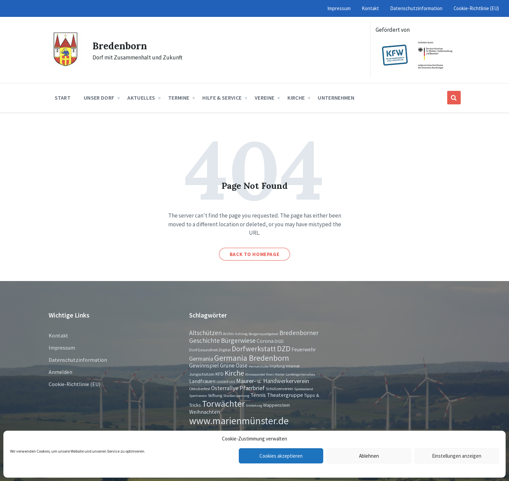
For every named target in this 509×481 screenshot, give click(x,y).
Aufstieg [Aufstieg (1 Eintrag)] (241, 334)
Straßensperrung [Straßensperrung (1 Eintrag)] (236, 396)
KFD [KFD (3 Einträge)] (219, 374)
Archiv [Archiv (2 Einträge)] (228, 333)
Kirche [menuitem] (296, 97)
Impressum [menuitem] (339, 8)
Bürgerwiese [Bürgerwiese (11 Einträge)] (238, 340)
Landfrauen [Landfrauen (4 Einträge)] (202, 381)
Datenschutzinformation (78, 359)
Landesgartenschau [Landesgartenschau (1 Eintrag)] (300, 374)
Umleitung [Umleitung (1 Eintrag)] (254, 405)
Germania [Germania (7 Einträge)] (201, 358)
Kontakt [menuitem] (370, 8)
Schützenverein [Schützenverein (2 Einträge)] (279, 388)
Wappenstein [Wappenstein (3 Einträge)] (276, 405)
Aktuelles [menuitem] (141, 97)
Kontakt (58, 335)
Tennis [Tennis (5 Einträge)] (258, 394)
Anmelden (60, 372)
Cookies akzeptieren (281, 456)
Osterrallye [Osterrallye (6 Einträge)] (224, 388)
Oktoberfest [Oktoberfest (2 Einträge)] (199, 388)
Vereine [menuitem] (264, 97)
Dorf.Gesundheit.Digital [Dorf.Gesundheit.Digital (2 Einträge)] (210, 349)
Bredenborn (121, 45)
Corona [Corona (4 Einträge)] (265, 341)
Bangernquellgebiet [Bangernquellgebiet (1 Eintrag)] (263, 334)
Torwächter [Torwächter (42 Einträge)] (223, 403)
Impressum (62, 347)
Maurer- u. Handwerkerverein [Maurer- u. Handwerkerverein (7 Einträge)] (272, 381)
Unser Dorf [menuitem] (99, 97)
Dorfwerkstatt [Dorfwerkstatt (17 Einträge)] (254, 348)
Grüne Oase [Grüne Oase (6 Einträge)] (234, 365)
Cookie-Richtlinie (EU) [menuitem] (476, 8)
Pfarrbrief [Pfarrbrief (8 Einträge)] (252, 388)
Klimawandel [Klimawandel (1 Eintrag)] (255, 374)
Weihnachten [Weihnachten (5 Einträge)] (204, 411)
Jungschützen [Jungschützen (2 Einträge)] (201, 374)
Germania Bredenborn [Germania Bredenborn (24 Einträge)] (251, 358)
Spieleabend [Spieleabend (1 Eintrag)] (303, 389)
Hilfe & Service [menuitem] (221, 97)
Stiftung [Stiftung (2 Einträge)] (215, 395)
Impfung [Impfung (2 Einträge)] (277, 366)
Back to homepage (255, 254)
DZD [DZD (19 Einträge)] (283, 348)
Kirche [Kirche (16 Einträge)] (234, 373)
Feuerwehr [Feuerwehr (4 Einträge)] (303, 349)
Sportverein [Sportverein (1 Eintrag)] (198, 396)
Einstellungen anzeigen (456, 456)
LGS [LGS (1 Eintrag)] (232, 382)
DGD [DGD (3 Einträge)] (279, 341)
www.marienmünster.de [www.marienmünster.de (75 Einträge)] (239, 420)
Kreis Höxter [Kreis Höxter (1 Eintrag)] (275, 374)
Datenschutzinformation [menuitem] (416, 8)
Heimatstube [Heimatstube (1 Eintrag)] (259, 366)
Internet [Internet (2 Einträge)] (293, 366)
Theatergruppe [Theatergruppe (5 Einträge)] (285, 394)
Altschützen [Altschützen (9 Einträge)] (205, 333)
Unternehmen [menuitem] (336, 97)
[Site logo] (65, 64)
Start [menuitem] (63, 97)
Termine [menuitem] (178, 97)
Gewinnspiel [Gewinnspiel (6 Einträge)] (204, 365)
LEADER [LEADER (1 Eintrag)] (222, 382)
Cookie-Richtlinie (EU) (74, 384)
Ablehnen (369, 456)
